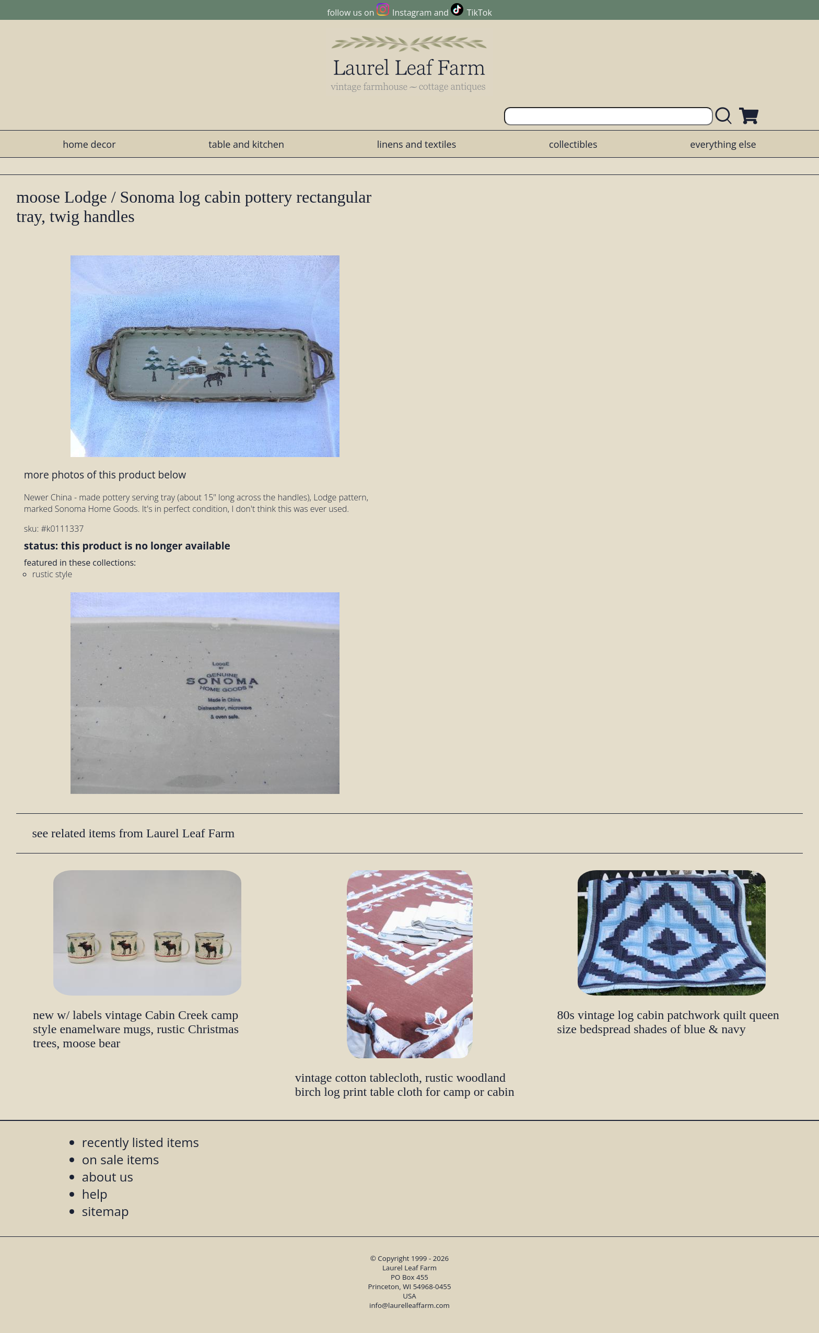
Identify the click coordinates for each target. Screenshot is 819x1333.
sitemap (105, 1211)
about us (107, 1176)
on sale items (120, 1159)
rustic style (52, 574)
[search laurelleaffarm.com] (726, 116)
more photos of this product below (105, 474)
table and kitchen (246, 144)
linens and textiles (416, 144)
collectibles (573, 144)
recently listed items (140, 1142)
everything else (723, 144)
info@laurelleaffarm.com (409, 1305)
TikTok (479, 12)
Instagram (411, 12)
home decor (89, 144)
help (95, 1193)
